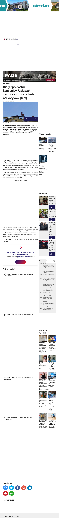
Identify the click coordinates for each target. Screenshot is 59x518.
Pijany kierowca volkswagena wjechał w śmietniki (42, 147)
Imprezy (43, 194)
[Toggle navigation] (18, 44)
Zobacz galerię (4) (31, 118)
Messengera (20, 256)
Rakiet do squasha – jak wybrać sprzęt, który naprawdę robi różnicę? (48, 310)
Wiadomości (6, 83)
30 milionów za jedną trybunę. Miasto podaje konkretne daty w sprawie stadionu (48, 299)
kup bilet (51, 206)
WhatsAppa (27, 256)
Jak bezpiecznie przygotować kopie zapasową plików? (49, 290)
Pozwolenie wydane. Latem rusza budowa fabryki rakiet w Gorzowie (49, 271)
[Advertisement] (29, 23)
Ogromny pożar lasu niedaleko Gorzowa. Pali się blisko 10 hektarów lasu (52, 149)
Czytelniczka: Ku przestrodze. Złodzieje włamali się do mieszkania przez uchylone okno (43, 168)
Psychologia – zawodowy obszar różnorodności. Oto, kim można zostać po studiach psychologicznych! (48, 285)
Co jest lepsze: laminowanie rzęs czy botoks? (48, 275)
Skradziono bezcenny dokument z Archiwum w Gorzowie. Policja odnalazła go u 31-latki (48, 265)
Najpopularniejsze (51, 261)
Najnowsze (42, 261)
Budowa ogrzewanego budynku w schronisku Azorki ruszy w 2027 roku (49, 294)
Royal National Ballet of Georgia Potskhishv (52, 244)
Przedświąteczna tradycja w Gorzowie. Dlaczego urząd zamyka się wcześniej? (48, 305)
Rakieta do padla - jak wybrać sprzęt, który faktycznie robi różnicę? (49, 279)
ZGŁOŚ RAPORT (20, 262)
